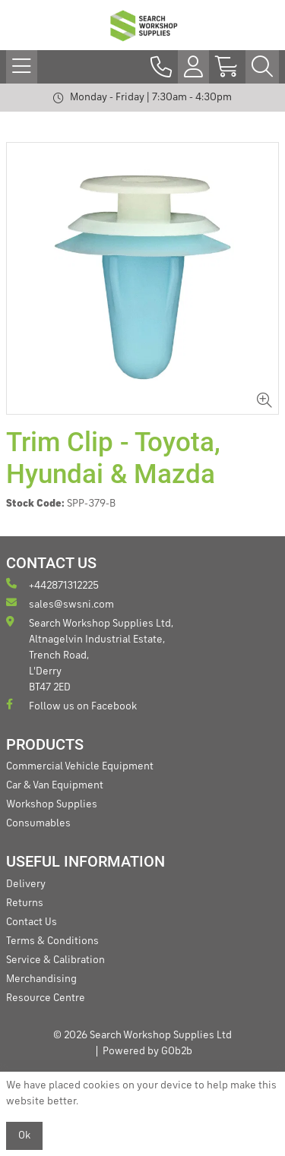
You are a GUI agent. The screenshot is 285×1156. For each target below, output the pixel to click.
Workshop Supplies (51, 804)
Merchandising (41, 979)
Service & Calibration (55, 960)
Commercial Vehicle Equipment (80, 766)
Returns (24, 903)
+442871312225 (52, 584)
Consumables (38, 823)
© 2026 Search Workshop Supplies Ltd (142, 1035)
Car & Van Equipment (54, 785)
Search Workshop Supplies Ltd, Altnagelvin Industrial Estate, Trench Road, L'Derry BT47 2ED (89, 654)
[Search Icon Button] (262, 67)
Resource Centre (45, 998)
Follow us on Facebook (71, 705)
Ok (24, 1135)
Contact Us (31, 922)
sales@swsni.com (60, 603)
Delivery (26, 884)
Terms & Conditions (52, 941)
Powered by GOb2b (147, 1051)
